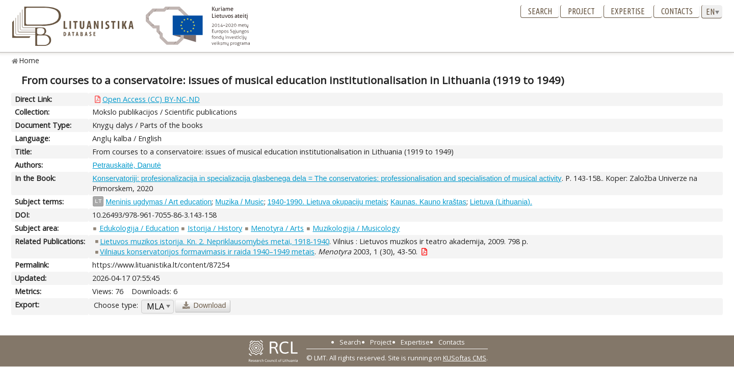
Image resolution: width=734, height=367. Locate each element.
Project (581, 11)
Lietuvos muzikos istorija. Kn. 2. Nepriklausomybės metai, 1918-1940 (214, 241)
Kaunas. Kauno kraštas (428, 202)
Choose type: (116, 305)
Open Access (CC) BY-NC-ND (151, 99)
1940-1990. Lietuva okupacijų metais (327, 202)
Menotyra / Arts (277, 228)
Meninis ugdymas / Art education (159, 202)
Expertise (628, 11)
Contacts (677, 11)
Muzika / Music (239, 202)
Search (540, 11)
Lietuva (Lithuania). (501, 202)
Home (29, 60)
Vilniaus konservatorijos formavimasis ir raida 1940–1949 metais (207, 251)
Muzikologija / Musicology (356, 228)
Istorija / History (215, 228)
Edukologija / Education (139, 228)
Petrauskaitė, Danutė (126, 165)
